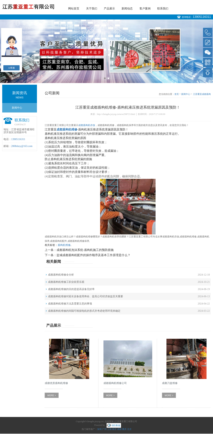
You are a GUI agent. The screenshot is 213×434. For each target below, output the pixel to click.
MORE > (51, 395)
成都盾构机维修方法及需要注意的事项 (70, 303)
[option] (106, 51)
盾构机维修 (64, 245)
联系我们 (162, 8)
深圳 (99, 429)
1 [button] (105, 78)
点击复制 (109, 421)
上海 (109, 429)
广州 (104, 429)
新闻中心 (17, 107)
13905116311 (202, 16)
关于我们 (91, 8)
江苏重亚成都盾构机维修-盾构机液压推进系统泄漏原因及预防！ (201, 94)
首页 (176, 94)
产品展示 (109, 8)
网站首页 (73, 8)
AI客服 (11, 68)
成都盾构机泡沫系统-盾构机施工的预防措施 (85, 249)
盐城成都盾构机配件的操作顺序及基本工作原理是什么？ (93, 255)
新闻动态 (127, 8)
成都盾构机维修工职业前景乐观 (66, 282)
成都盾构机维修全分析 (61, 274)
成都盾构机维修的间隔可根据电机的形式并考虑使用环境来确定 (84, 310)
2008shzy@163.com (22, 146)
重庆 (124, 429)
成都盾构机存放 (86, 125)
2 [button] (108, 78)
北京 (129, 429)
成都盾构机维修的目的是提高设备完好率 (71, 289)
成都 (119, 429)
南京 (114, 429)
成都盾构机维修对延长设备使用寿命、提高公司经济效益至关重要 (85, 296)
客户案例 (145, 8)
